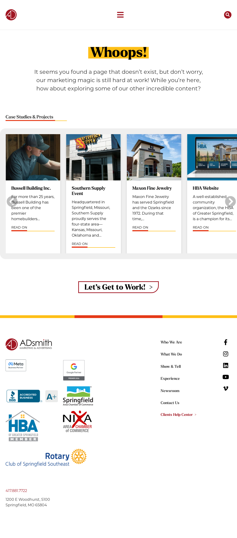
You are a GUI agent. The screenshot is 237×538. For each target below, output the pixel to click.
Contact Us (170, 403)
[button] (120, 14)
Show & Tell (170, 367)
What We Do (171, 355)
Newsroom (170, 391)
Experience (170, 379)
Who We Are (171, 343)
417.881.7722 (16, 491)
